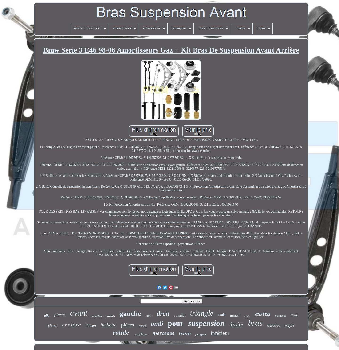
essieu (262, 313)
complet (179, 315)
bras (255, 323)
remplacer (141, 334)
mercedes (163, 333)
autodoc (273, 325)
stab (222, 315)
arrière (71, 325)
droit (163, 313)
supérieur (97, 316)
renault (111, 316)
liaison (90, 326)
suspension (206, 323)
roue (294, 315)
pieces (59, 314)
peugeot (200, 334)
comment (280, 315)
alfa (47, 315)
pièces (127, 325)
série (149, 315)
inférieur (220, 333)
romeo (142, 326)
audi (157, 324)
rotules (247, 316)
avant (78, 313)
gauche (130, 313)
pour (175, 323)
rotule (121, 332)
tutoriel (234, 315)
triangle (201, 313)
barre (185, 333)
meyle (289, 325)
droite (236, 324)
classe (52, 326)
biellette (109, 325)
